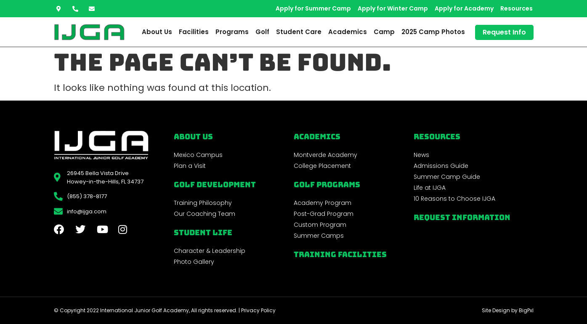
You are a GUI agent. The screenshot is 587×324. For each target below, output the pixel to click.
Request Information (462, 217)
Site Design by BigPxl (508, 310)
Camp (384, 31)
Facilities (194, 31)
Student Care (298, 31)
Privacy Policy (258, 310)
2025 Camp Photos (433, 31)
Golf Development (215, 184)
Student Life (203, 232)
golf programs (327, 184)
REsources (437, 136)
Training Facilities (340, 254)
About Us (157, 31)
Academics (347, 31)
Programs (232, 31)
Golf (262, 31)
